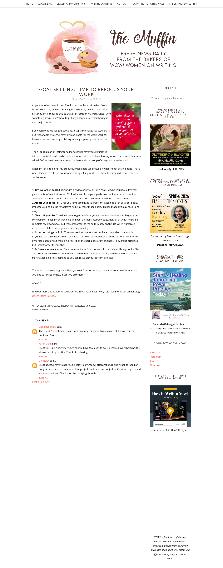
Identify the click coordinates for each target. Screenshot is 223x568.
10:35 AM (44, 377)
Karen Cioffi (45, 343)
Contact (122, 3)
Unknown (44, 360)
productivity (68, 305)
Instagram (155, 356)
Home (29, 3)
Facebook (155, 352)
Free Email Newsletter (183, 3)
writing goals (40, 309)
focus (39, 305)
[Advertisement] (170, 484)
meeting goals (51, 305)
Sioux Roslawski (47, 326)
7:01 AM (43, 356)
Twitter (154, 361)
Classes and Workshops (71, 3)
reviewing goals (86, 305)
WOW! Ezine (45, 3)
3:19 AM (43, 339)
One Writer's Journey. (44, 295)
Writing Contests (101, 3)
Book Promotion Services (148, 3)
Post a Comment (41, 382)
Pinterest (155, 365)
